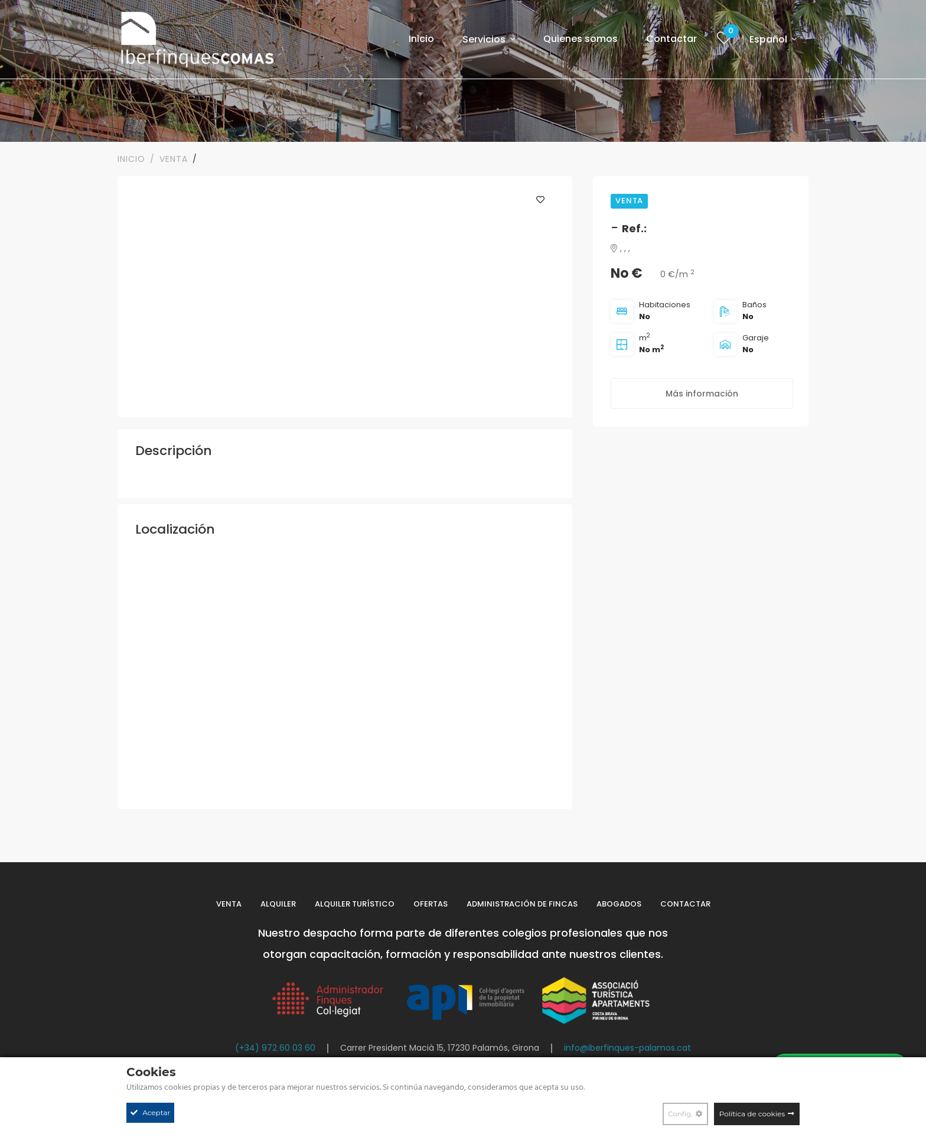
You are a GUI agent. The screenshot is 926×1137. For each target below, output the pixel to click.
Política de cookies (752, 1113)
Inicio (421, 39)
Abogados (618, 903)
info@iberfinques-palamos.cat (627, 1048)
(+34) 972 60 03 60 (275, 1048)
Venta (229, 903)
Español (769, 39)
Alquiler (278, 903)
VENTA (173, 159)
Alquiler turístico (354, 903)
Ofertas (430, 903)
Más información (702, 393)
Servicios (485, 39)
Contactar (671, 39)
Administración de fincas (522, 903)
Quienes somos (580, 39)
